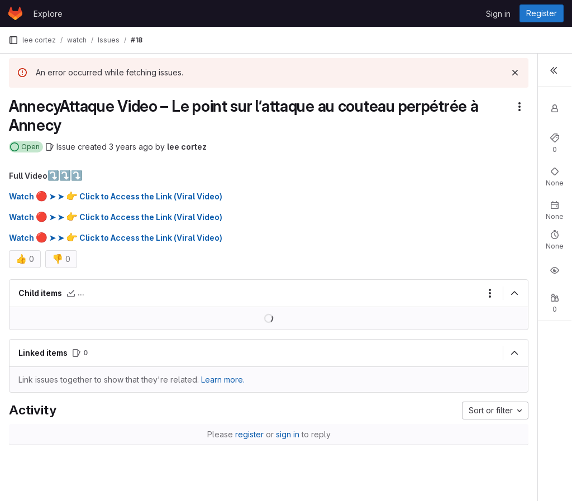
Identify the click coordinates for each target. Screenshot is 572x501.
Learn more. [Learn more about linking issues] (223, 379)
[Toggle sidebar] (554, 69)
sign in (224, 434)
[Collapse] (387, 293)
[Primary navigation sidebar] (13, 40)
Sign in (498, 13)
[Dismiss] (387, 72)
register (185, 434)
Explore (48, 13)
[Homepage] (15, 13)
